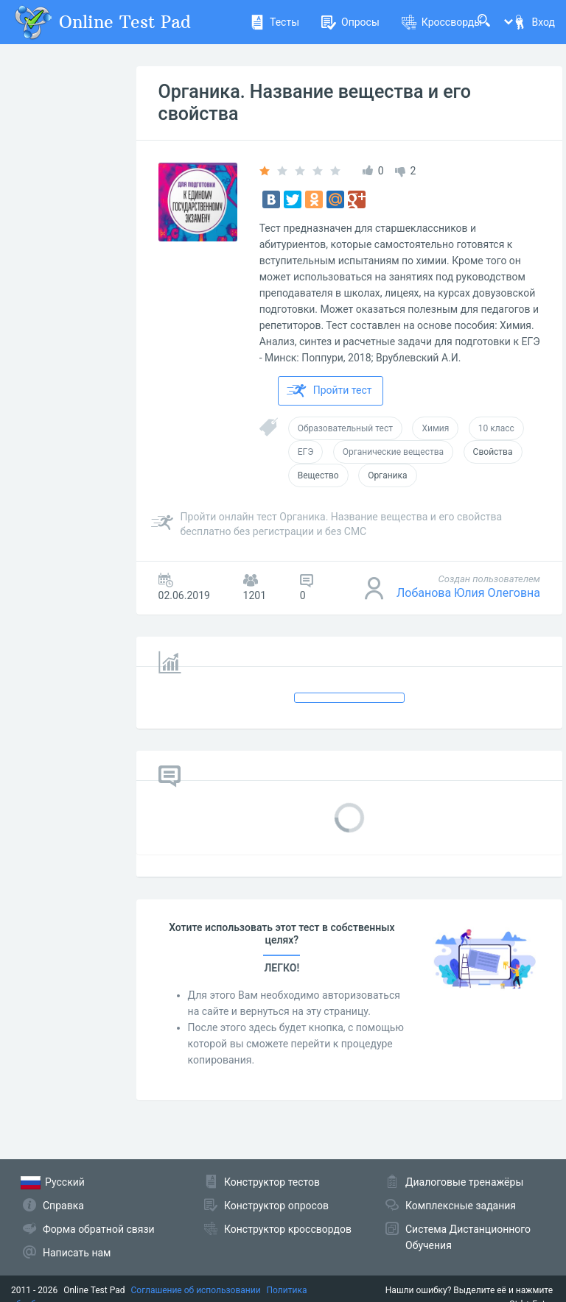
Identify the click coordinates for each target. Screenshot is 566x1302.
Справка (63, 1205)
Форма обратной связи (99, 1229)
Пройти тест (329, 390)
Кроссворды (442, 22)
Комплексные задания (460, 1205)
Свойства (493, 452)
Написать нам (77, 1253)
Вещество (318, 475)
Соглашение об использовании (196, 1290)
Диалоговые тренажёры (464, 1182)
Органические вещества (393, 452)
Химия (435, 428)
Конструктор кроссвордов (288, 1229)
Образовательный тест (345, 428)
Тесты (274, 22)
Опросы (350, 22)
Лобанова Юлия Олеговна (468, 593)
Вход (533, 22)
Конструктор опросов (276, 1205)
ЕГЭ (306, 452)
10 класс (496, 428)
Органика (387, 475)
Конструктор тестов (272, 1182)
